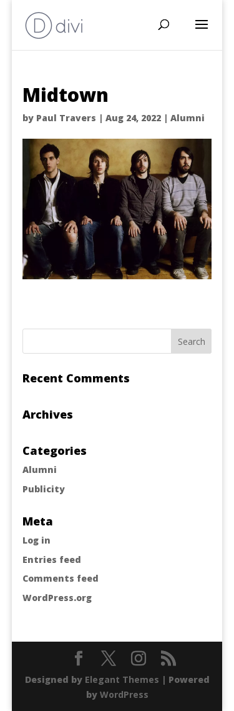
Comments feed (60, 578)
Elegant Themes (122, 679)
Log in (36, 540)
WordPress (124, 694)
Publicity (43, 489)
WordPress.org (57, 598)
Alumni (187, 118)
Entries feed (51, 559)
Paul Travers (66, 118)
